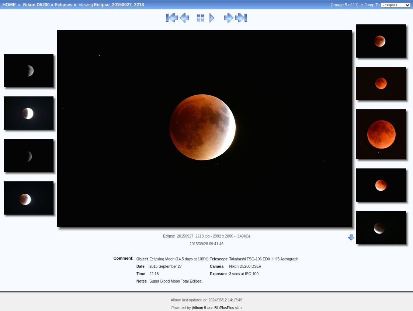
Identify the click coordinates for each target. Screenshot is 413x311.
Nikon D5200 (36, 4)
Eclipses (64, 4)
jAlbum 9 (199, 308)
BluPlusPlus (224, 308)
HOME (9, 4)
